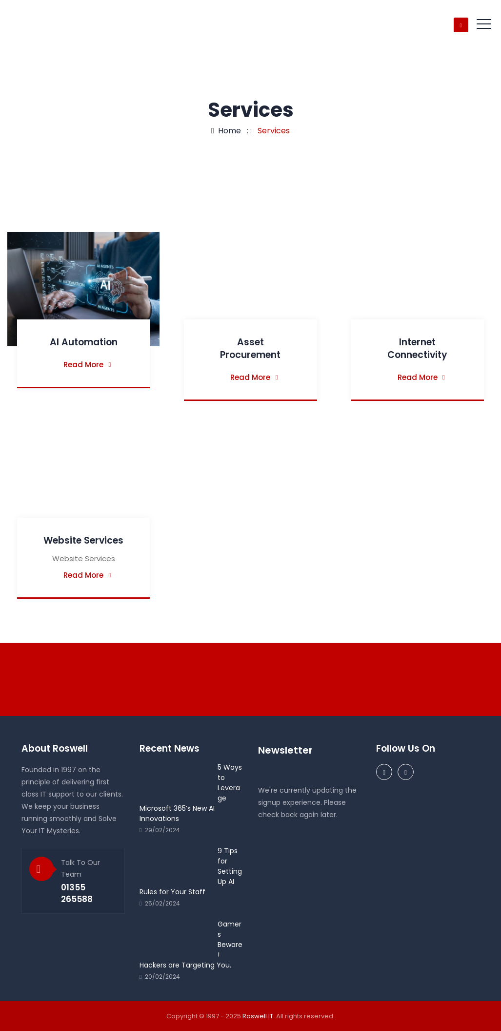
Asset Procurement (250, 348)
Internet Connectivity (417, 348)
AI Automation (84, 342)
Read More (83, 364)
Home (226, 130)
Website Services (83, 540)
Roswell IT (257, 1016)
